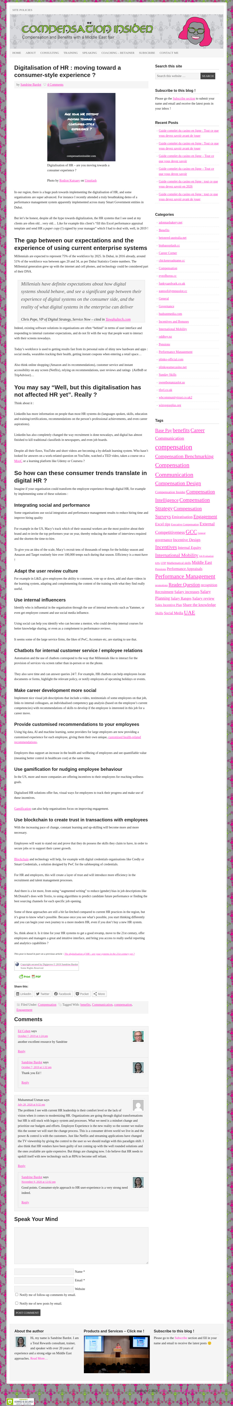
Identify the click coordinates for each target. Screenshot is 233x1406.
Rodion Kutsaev (69, 180)
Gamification (22, 808)
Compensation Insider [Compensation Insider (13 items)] (170, 492)
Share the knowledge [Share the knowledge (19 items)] (199, 605)
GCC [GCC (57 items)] (191, 532)
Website (80, 1289)
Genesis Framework (185, 1391)
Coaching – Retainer (118, 52)
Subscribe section (184, 98)
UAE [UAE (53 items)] (189, 612)
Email (79, 1280)
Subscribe (147, 52)
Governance (166, 306)
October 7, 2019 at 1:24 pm (33, 1036)
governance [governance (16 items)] (163, 540)
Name (79, 1271)
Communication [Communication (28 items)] (169, 438)
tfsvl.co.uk (165, 390)
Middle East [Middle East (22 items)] (202, 562)
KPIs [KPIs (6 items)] (157, 563)
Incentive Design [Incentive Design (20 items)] (186, 539)
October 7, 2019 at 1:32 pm (37, 1067)
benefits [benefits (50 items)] (181, 430)
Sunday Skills (167, 374)
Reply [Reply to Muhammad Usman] (21, 1166)
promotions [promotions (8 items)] (161, 585)
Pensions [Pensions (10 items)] (160, 569)
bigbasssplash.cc (169, 245)
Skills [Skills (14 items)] (159, 613)
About (31, 52)
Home (17, 52)
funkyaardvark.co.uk (172, 283)
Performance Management (176, 352)
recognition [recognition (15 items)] (209, 585)
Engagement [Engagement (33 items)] (205, 516)
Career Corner (168, 253)
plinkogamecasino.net (173, 367)
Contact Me (169, 52)
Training (70, 52)
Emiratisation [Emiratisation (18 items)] (182, 517)
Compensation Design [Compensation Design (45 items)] (178, 483)
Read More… (39, 1358)
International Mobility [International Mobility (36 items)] (176, 555)
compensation (123, 1004)
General (164, 298)
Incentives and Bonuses (174, 321)
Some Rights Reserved (32, 967)
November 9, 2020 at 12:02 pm (39, 1181)
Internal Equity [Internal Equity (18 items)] (189, 547)
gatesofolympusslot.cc (173, 291)
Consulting (49, 52)
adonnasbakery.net (171, 222)
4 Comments (55, 84)
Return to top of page (22, 1391)
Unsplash (91, 180)
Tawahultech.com (117, 319)
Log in (220, 1391)
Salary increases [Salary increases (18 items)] (186, 592)
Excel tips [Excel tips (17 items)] (162, 524)
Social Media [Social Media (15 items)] (173, 613)
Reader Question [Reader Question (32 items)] (184, 584)
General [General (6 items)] (201, 533)
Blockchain (21, 859)
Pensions (164, 344)
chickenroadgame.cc (172, 260)
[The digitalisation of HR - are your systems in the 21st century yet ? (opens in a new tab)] (99, 953)
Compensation (47, 1004)
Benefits (164, 230)
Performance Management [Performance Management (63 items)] (185, 576)
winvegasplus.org (170, 405)
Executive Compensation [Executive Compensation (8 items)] (185, 524)
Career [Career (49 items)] (197, 430)
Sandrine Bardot (30, 84)
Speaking (89, 52)
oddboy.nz (165, 336)
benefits (85, 1004)
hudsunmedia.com (170, 314)
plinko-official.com (171, 359)
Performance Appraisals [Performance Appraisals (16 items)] (184, 569)
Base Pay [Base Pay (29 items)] (163, 430)
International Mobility (173, 329)
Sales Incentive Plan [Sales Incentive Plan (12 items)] (168, 605)
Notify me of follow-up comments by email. (48, 1295)
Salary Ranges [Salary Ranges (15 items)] (181, 598)
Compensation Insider (61, 31)
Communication (102, 1004)
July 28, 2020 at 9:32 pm (31, 1104)
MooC (18, 461)
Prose (163, 1391)
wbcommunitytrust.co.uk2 (175, 397)
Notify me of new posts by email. (41, 1303)
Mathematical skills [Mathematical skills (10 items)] (179, 563)
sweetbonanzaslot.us (172, 382)
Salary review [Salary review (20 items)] (203, 598)
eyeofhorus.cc (168, 276)
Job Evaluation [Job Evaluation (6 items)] (206, 556)
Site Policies (23, 10)
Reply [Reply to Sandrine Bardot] (25, 1082)
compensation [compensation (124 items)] (173, 447)
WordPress (207, 1391)
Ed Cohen (24, 1031)
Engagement (25, 1010)
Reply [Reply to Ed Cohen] (21, 1051)
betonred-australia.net (173, 237)
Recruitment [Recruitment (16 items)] (164, 592)
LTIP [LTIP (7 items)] (163, 563)
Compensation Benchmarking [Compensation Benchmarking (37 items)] (184, 456)
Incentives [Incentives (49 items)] (166, 547)
